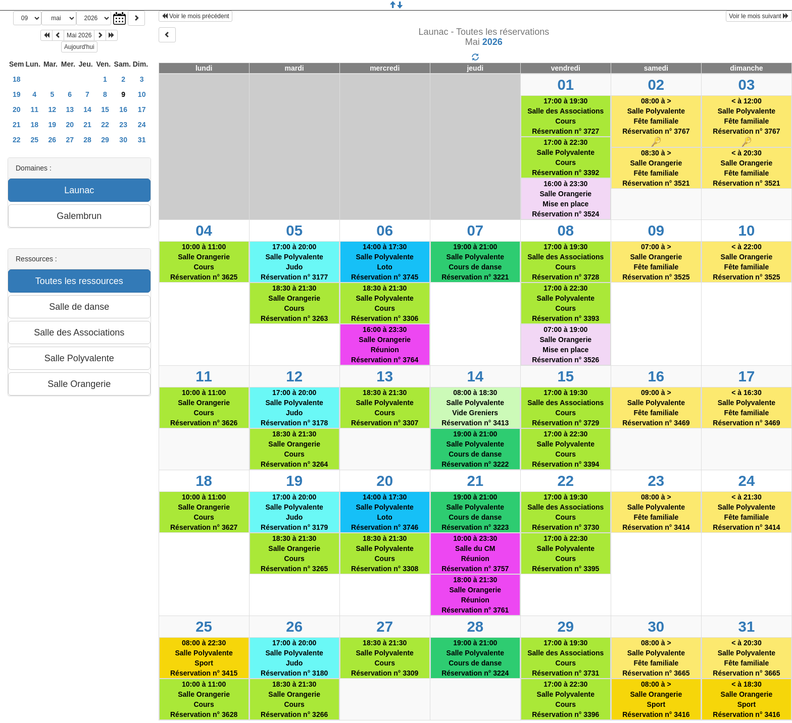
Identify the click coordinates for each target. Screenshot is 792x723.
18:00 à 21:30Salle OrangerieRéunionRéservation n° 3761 (475, 595)
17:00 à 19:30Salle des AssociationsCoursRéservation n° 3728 (565, 262)
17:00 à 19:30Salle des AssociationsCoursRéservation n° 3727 (565, 116)
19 (17, 94)
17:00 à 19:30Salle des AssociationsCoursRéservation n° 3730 (565, 512)
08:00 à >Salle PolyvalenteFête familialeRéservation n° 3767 (655, 122)
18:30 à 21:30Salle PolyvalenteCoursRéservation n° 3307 (384, 407)
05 (294, 230)
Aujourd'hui (79, 46)
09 (656, 230)
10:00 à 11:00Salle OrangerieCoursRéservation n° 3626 (203, 407)
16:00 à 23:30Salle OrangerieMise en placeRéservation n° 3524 (565, 199)
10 (142, 94)
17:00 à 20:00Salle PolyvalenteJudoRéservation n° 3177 (294, 262)
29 (105, 140)
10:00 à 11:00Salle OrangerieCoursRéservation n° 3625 (203, 262)
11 (34, 109)
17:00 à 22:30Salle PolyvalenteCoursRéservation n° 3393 (565, 303)
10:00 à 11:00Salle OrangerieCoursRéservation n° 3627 (203, 512)
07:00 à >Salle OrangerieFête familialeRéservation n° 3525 (655, 262)
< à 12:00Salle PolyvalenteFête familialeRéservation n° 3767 (746, 122)
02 (656, 84)
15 (105, 109)
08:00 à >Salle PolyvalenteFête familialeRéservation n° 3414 (655, 512)
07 (475, 230)
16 (123, 109)
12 (52, 109)
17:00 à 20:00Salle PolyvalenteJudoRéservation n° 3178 (294, 407)
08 (565, 230)
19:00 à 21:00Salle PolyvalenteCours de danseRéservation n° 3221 (475, 262)
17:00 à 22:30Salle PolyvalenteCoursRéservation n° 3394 (565, 449)
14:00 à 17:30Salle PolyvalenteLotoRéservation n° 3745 (384, 262)
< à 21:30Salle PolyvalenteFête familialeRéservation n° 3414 (746, 512)
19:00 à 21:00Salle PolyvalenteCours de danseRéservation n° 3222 (475, 449)
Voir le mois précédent (195, 16)
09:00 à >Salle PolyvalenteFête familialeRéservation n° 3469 (655, 407)
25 (34, 140)
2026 (492, 42)
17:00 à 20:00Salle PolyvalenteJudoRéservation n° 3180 (294, 658)
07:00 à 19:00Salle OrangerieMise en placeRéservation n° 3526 (565, 344)
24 (142, 125)
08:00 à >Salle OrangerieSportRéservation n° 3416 (655, 699)
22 (105, 125)
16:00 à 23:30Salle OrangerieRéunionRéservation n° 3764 (384, 344)
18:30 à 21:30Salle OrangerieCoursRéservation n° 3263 (294, 303)
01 (565, 84)
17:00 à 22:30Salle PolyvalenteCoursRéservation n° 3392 (565, 157)
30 (123, 140)
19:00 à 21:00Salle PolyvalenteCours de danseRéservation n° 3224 (475, 658)
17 (142, 109)
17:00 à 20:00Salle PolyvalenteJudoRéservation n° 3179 (294, 512)
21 (17, 125)
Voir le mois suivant (759, 16)
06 (384, 230)
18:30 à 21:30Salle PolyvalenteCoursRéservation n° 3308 (384, 553)
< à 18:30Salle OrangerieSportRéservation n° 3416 (746, 699)
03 (746, 84)
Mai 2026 (79, 35)
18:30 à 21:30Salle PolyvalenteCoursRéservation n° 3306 (384, 303)
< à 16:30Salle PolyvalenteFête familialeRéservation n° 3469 (746, 407)
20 (17, 109)
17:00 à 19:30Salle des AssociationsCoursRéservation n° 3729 (565, 407)
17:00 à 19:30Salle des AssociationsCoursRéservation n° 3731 (565, 658)
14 (87, 109)
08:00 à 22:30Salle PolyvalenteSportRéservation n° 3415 (203, 658)
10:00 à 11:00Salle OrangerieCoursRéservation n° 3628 (203, 699)
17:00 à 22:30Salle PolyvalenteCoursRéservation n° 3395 (565, 553)
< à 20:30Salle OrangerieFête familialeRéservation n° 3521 (746, 168)
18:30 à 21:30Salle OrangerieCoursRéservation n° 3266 (294, 699)
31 (142, 140)
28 (87, 140)
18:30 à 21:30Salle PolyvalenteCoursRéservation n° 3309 (384, 658)
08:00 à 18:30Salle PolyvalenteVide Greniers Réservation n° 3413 (475, 407)
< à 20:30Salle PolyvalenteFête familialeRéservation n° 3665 (746, 658)
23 (123, 125)
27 (70, 140)
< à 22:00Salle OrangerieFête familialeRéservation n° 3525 (746, 262)
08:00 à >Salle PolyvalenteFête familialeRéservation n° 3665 (655, 658)
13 (70, 109)
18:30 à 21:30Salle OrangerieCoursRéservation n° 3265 (294, 553)
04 (203, 230)
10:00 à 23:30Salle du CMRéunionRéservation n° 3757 (475, 553)
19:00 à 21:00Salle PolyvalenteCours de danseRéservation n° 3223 (475, 512)
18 (17, 79)
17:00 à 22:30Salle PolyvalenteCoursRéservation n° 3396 (565, 699)
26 (52, 140)
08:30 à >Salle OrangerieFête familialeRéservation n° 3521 (655, 168)
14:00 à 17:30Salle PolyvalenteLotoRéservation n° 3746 (384, 512)
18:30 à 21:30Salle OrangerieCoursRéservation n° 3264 (294, 449)
